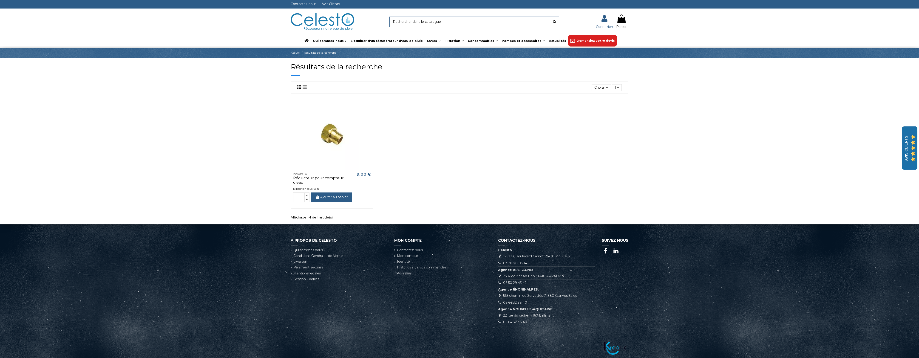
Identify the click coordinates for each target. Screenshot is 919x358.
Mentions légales (307, 273)
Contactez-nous (304, 4)
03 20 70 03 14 (515, 263)
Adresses (404, 273)
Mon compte (407, 256)
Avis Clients (331, 4)
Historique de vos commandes (421, 267)
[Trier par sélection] (601, 87)
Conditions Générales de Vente (318, 256)
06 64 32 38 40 (515, 302)
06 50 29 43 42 (515, 283)
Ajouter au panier (331, 197)
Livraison (300, 261)
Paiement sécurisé (308, 267)
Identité (403, 261)
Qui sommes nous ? (309, 250)
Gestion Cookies (306, 279)
